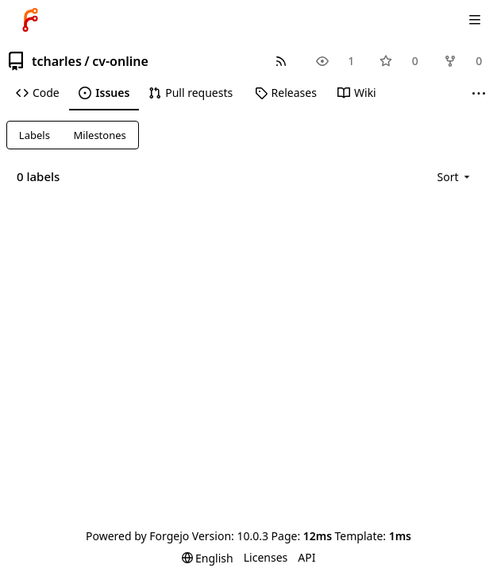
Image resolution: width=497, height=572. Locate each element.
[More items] (479, 93)
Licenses (266, 557)
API (306, 557)
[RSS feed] (281, 60)
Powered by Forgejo (137, 535)
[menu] (455, 177)
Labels (34, 135)
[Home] (30, 20)
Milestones (100, 135)
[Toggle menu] (474, 20)
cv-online (120, 61)
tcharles (57, 61)
